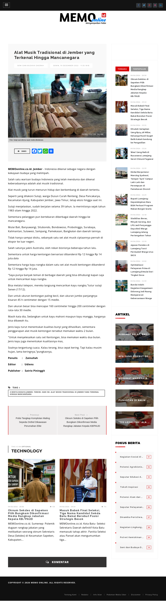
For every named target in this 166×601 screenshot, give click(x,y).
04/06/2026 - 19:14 (68, 507)
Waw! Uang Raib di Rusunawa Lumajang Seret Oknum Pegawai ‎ (142, 155)
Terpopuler (139, 69)
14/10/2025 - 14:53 (135, 352)
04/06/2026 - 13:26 (139, 148)
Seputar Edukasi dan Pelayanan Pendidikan (132, 477)
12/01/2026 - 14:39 (135, 330)
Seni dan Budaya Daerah (30, 66)
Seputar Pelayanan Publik (132, 507)
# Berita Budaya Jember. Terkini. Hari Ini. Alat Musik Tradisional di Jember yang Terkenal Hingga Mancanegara (54, 393)
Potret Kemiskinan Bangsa (132, 537)
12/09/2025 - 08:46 (135, 396)
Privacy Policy (151, 594)
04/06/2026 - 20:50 (16, 507)
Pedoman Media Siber (116, 594)
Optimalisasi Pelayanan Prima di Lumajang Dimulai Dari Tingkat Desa (142, 270)
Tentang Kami (70, 594)
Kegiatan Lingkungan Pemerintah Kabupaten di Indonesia (132, 527)
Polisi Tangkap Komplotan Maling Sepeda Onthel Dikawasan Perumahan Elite (33, 422)
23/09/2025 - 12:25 (135, 374)
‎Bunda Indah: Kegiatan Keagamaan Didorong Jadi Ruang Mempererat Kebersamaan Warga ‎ (142, 291)
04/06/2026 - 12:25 (139, 195)
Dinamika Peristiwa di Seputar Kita (132, 517)
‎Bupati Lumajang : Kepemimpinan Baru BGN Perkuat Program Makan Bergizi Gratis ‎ (142, 204)
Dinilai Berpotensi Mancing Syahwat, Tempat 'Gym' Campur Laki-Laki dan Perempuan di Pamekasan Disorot (142, 180)
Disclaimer (136, 594)
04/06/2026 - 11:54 (139, 281)
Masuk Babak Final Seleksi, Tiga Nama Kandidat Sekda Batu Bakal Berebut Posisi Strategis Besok (80, 515)
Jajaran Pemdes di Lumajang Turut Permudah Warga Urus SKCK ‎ (142, 250)
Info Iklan (97, 594)
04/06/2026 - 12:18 (139, 215)
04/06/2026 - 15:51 (139, 125)
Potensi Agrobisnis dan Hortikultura (132, 467)
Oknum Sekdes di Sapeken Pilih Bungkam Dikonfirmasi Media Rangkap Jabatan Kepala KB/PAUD (81, 422)
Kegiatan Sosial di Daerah (132, 457)
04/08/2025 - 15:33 (135, 418)
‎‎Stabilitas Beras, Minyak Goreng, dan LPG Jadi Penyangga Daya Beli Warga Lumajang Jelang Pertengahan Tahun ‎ (141, 227)
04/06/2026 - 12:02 (139, 261)
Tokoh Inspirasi (129, 487)
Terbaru (122, 69)
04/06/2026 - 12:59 (139, 168)
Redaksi (84, 594)
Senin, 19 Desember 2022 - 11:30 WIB (71, 66)
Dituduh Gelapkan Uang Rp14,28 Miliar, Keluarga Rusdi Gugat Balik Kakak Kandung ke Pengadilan (142, 136)
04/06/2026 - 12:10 (139, 241)
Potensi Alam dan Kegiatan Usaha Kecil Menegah (132, 497)
